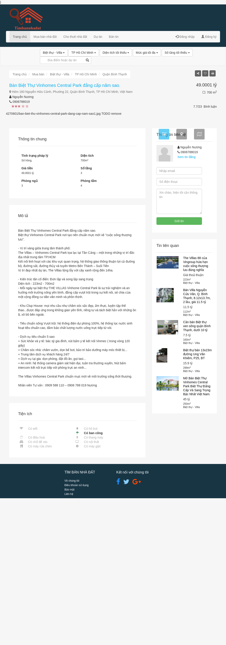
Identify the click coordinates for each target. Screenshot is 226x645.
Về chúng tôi (71, 627)
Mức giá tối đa (147, 52)
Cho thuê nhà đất (75, 36)
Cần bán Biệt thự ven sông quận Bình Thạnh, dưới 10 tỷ (197, 473)
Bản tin (114, 36)
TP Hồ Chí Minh (83, 52)
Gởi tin (179, 368)
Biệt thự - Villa (54, 52)
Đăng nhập (185, 36)
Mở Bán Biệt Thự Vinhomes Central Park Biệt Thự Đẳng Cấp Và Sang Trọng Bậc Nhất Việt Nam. (197, 533)
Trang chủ (20, 36)
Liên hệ (68, 640)
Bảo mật (69, 636)
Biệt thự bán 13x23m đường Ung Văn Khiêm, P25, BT (197, 501)
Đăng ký (209, 36)
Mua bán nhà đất (45, 36)
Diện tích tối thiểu (116, 52)
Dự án (98, 36)
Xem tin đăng (186, 303)
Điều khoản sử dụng (76, 632)
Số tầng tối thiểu (177, 52)
